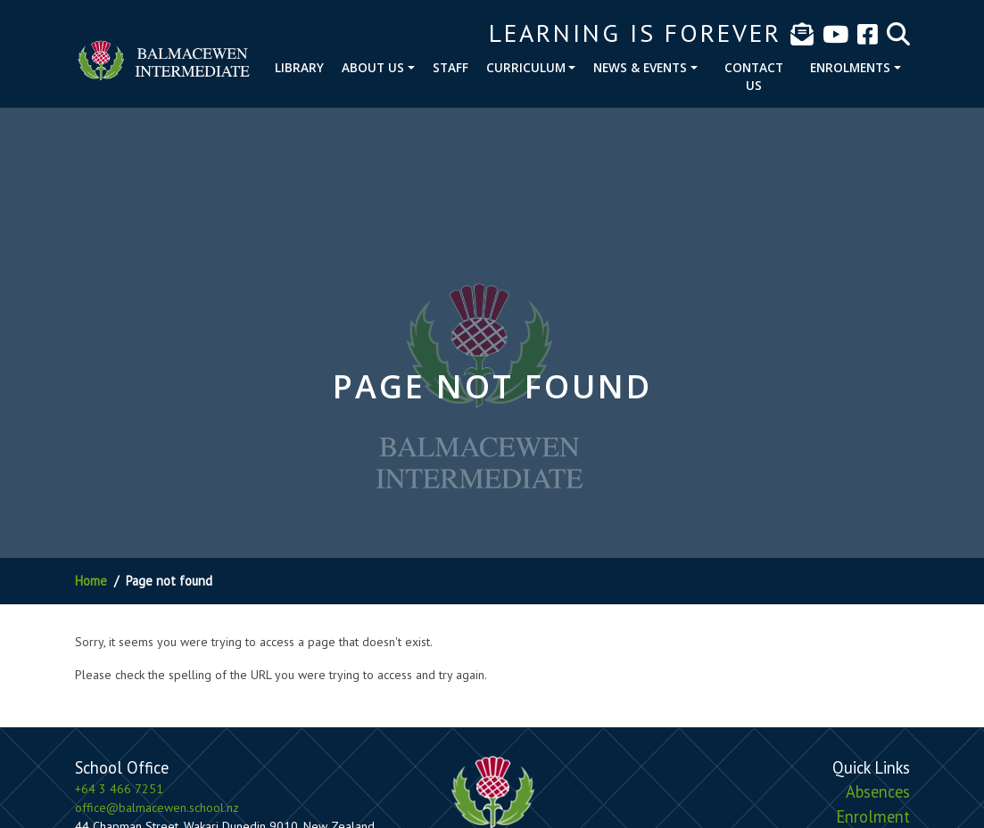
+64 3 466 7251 (119, 789)
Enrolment (873, 816)
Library (299, 67)
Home (91, 580)
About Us (373, 67)
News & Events (640, 67)
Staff (450, 67)
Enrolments (850, 67)
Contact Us (753, 76)
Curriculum (526, 67)
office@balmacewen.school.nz (157, 807)
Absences (878, 791)
